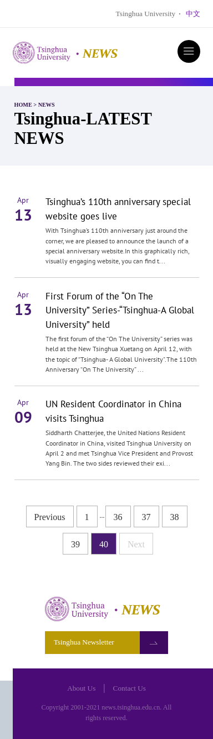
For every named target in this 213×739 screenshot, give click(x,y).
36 (118, 517)
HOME (23, 105)
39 (75, 544)
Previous (49, 517)
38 (174, 517)
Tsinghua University (146, 13)
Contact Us (129, 688)
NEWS (46, 105)
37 (146, 517)
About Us (81, 688)
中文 (193, 13)
